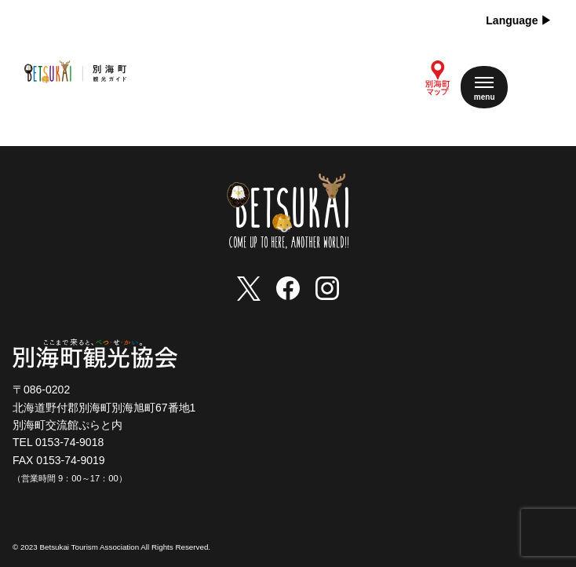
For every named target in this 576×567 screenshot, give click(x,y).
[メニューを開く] (484, 87)
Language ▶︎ (519, 20)
